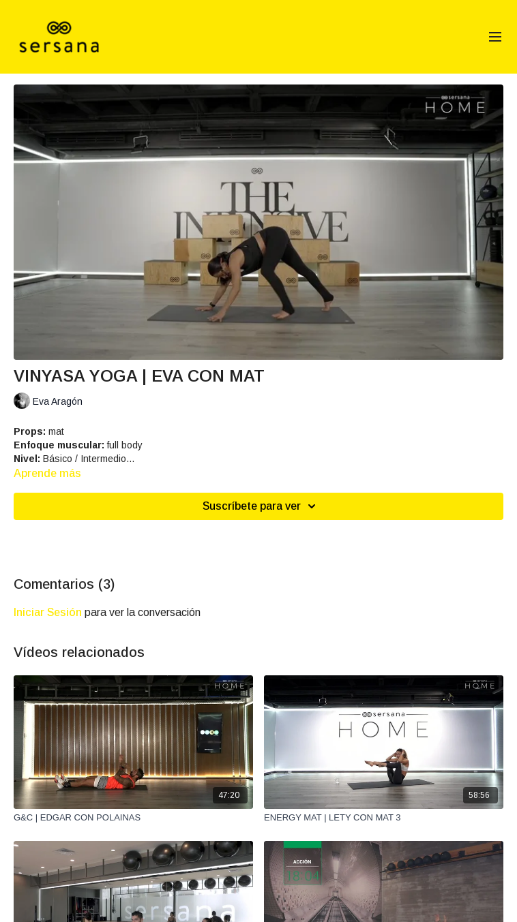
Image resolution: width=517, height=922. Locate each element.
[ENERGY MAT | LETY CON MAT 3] (383, 818)
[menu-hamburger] (495, 37)
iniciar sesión (48, 612)
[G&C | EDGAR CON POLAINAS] (133, 818)
